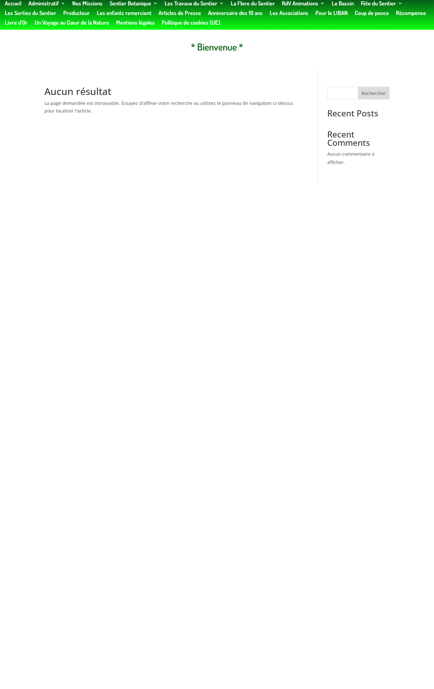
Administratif (43, 4)
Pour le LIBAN (331, 13)
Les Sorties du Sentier (30, 13)
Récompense (411, 13)
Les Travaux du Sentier (191, 4)
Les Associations (289, 13)
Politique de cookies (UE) (191, 23)
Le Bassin (343, 4)
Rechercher (373, 93)
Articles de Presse (180, 13)
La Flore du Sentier (253, 4)
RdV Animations (300, 4)
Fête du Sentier (378, 4)
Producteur (76, 13)
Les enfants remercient (124, 13)
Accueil (13, 4)
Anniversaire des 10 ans (235, 13)
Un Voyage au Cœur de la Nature (72, 23)
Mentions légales (135, 23)
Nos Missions (87, 4)
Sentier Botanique (130, 4)
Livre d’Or (16, 23)
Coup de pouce (372, 13)
